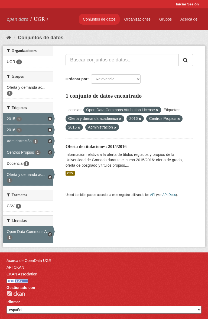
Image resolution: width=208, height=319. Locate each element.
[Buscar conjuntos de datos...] (122, 60)
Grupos (165, 19)
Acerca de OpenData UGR (28, 260)
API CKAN (15, 267)
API (152, 195)
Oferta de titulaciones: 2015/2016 (96, 146)
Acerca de (188, 19)
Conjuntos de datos (99, 19)
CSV (70, 173)
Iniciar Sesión (187, 4)
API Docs (169, 195)
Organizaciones (137, 19)
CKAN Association (21, 274)
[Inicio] (8, 37)
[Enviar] (185, 60)
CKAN (15, 294)
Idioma (12, 302)
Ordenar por (76, 79)
